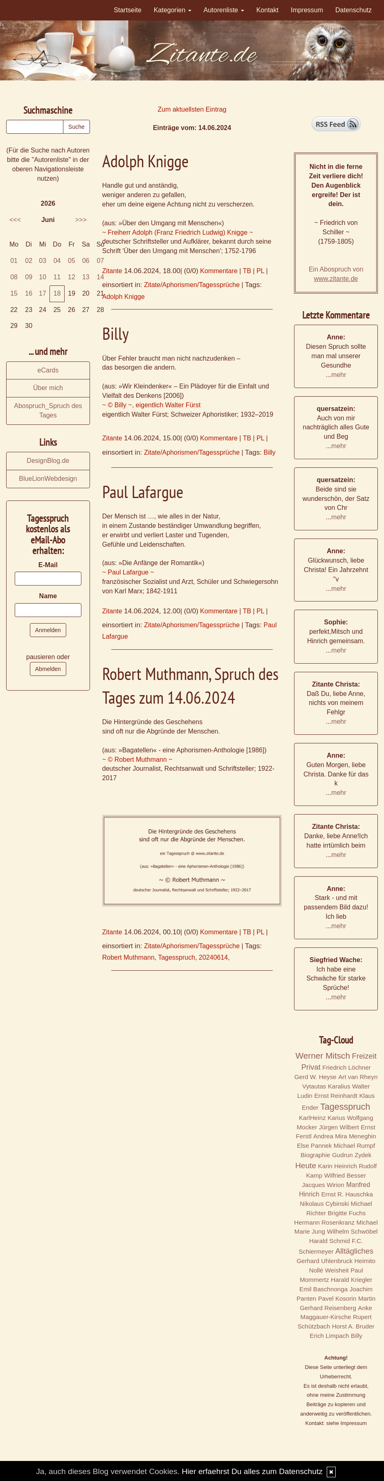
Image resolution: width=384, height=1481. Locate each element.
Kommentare (219, 270)
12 (71, 277)
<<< (15, 219)
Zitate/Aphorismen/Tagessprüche (192, 284)
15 (14, 293)
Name (48, 595)
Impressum (307, 10)
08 (14, 277)
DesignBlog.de (48, 460)
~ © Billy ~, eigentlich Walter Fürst (151, 405)
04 (57, 260)
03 (42, 260)
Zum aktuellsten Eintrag (191, 109)
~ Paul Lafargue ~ (128, 572)
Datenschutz (353, 10)
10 (42, 277)
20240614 (213, 957)
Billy (269, 452)
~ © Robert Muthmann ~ (137, 759)
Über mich (48, 387)
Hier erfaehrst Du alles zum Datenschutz (252, 1471)
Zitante (112, 270)
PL (260, 270)
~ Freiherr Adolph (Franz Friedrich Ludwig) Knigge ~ (177, 232)
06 (86, 260)
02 (28, 260)
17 (42, 293)
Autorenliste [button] (224, 10)
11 (57, 277)
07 (100, 260)
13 (86, 277)
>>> (81, 219)
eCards (48, 370)
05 (71, 260)
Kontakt (267, 10)
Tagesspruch (176, 957)
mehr (338, 374)
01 (14, 260)
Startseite (127, 10)
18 (57, 293)
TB (247, 270)
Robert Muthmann (128, 957)
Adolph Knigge (123, 296)
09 (28, 277)
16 (28, 293)
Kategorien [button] (172, 10)
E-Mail (48, 564)
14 (100, 277)
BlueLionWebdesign (48, 478)
